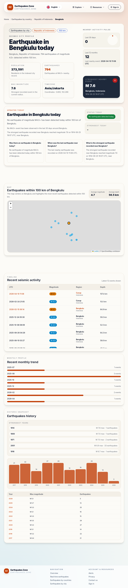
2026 (10, 499)
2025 (10, 503)
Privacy (92, 577)
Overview (54, 573)
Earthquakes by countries (60, 580)
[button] (10, 204)
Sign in (114, 7)
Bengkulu (80, 308)
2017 (10, 538)
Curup (78, 293)
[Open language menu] (53, 7)
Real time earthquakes (59, 577)
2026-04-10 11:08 (16, 294)
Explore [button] (78, 7)
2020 (10, 525)
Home (6, 19)
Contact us (93, 580)
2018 (10, 534)
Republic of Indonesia (43, 19)
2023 (10, 512)
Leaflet (95, 251)
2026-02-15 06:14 (16, 309)
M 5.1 (53, 294)
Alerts (91, 573)
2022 (10, 516)
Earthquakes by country (22, 19)
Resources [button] (97, 7)
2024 (10, 507)
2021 (10, 521)
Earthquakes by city (20, 30)
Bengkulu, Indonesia (95, 91)
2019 (10, 529)
